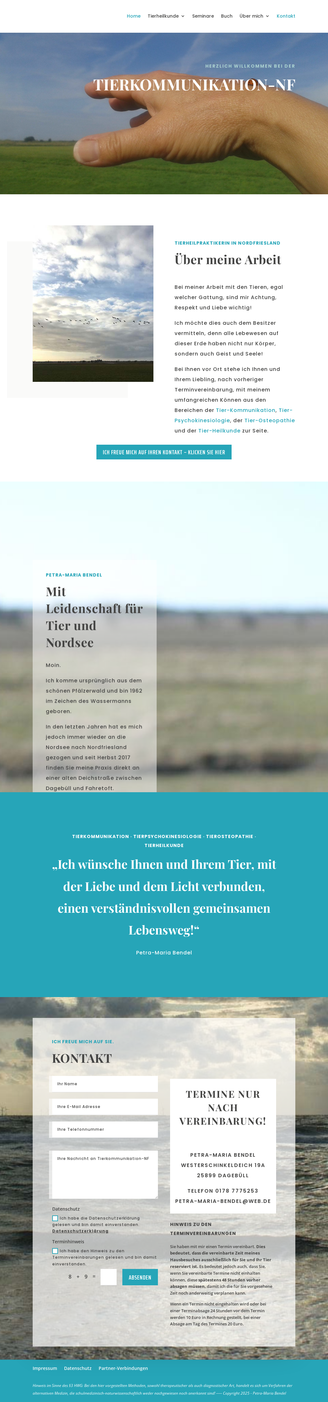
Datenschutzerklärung (80, 1231)
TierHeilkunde (164, 885)
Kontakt (286, 16)
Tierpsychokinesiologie (167, 879)
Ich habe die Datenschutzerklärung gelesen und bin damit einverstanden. (96, 1224)
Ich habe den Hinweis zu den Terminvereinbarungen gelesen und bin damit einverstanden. (104, 1257)
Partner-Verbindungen (123, 1368)
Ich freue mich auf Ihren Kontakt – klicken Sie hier (164, 452)
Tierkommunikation (103, 879)
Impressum (45, 1368)
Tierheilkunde (163, 16)
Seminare (203, 16)
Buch (227, 16)
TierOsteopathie (226, 879)
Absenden (140, 1277)
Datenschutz (78, 1368)
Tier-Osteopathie (269, 420)
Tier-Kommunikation (245, 410)
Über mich (251, 16)
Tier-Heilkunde (219, 430)
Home (134, 16)
